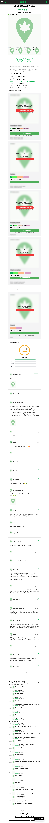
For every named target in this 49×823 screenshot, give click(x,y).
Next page (39, 692)
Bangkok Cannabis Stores (24, 11)
